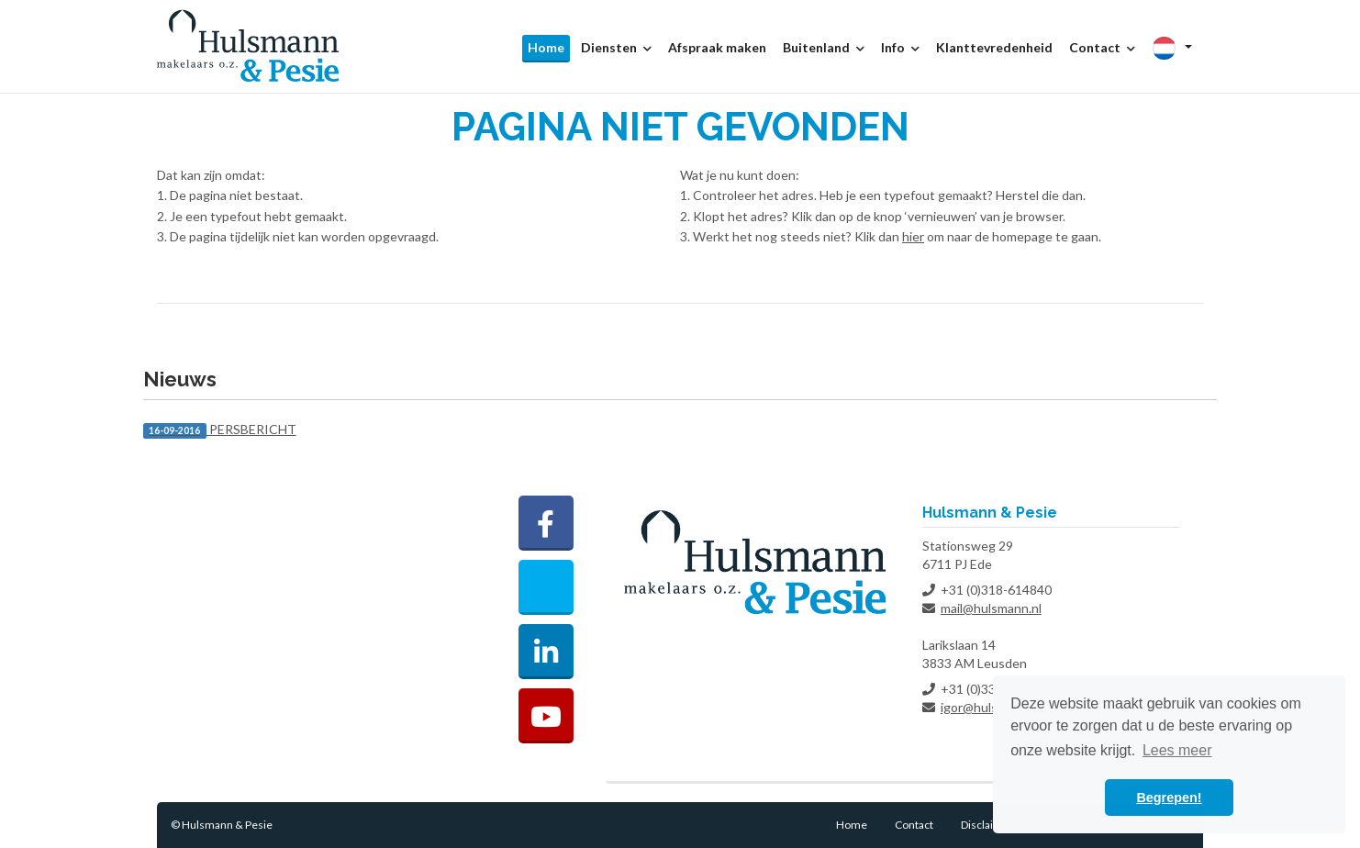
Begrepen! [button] (1168, 797)
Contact (1102, 47)
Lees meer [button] (1177, 750)
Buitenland (823, 47)
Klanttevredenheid (994, 47)
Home (546, 47)
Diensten (616, 47)
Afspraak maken (717, 47)
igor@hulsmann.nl (991, 707)
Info (900, 47)
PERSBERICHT (219, 430)
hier (913, 236)
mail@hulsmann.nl (991, 608)
